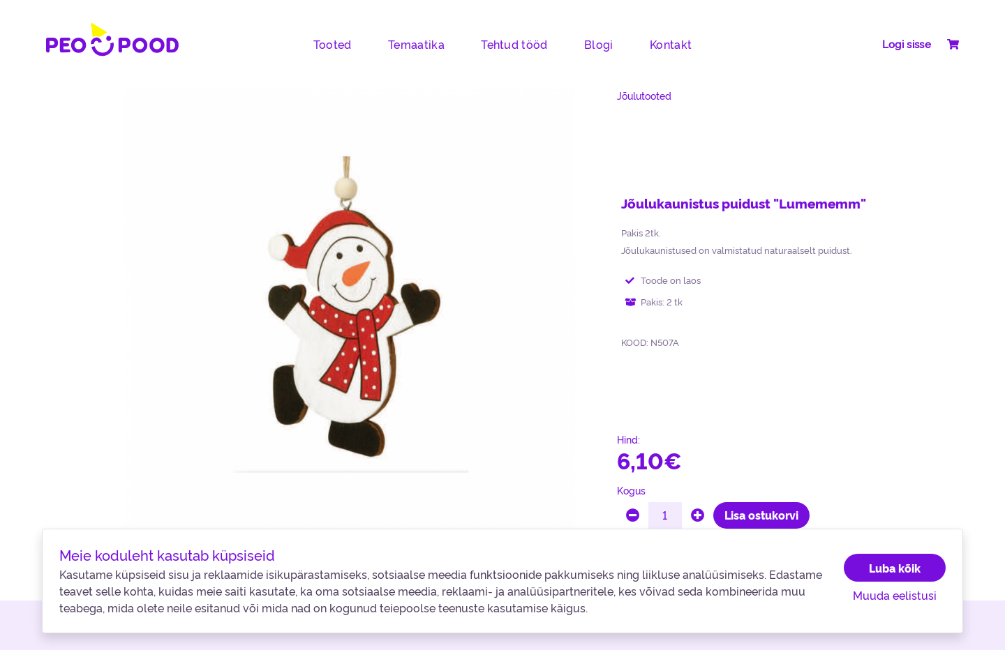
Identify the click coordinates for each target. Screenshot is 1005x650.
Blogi (598, 44)
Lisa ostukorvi (761, 514)
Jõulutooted (644, 96)
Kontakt (671, 44)
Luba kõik (895, 567)
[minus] (632, 515)
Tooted (332, 44)
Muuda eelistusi (895, 595)
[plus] (697, 515)
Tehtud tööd (514, 44)
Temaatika (416, 44)
